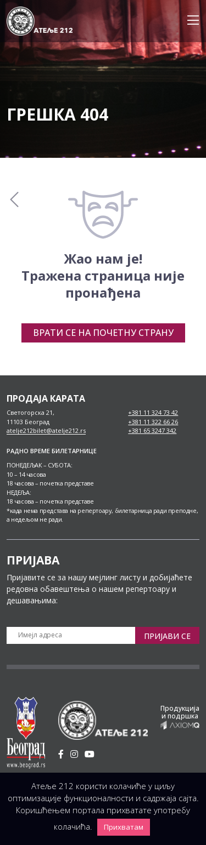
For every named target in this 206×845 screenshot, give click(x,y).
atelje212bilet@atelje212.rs (46, 430)
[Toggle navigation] (189, 21)
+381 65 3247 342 (152, 430)
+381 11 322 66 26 (153, 422)
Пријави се (167, 636)
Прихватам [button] (123, 827)
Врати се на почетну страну (103, 333)
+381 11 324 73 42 (153, 412)
